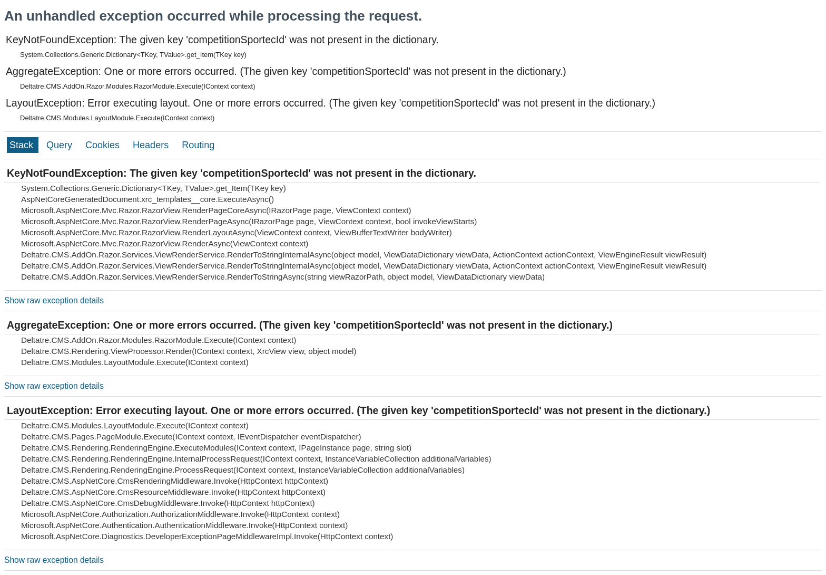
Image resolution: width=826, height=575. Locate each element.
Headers (152, 145)
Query (60, 145)
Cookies (103, 145)
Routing (198, 145)
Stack (22, 145)
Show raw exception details (54, 300)
